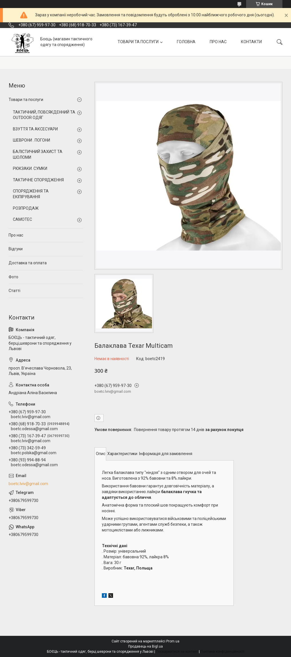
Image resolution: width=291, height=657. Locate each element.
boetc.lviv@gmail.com (28, 483)
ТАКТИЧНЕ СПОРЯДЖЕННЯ (38, 180)
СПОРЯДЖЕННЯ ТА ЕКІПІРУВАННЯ (31, 194)
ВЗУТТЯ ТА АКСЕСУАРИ (35, 129)
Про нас (16, 235)
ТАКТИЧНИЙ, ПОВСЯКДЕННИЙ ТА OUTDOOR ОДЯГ (44, 115)
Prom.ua (172, 641)
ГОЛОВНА (186, 41)
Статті (14, 290)
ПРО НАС (218, 41)
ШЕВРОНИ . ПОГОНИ (31, 140)
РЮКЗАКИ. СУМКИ (30, 168)
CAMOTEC (22, 219)
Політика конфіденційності (222, 652)
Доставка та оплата (28, 263)
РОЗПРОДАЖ (26, 208)
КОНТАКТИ (251, 41)
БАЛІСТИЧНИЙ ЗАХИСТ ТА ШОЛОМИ (37, 154)
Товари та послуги (26, 99)
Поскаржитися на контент (177, 652)
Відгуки (16, 249)
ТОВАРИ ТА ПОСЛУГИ (138, 41)
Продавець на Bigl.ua (145, 646)
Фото (13, 277)
